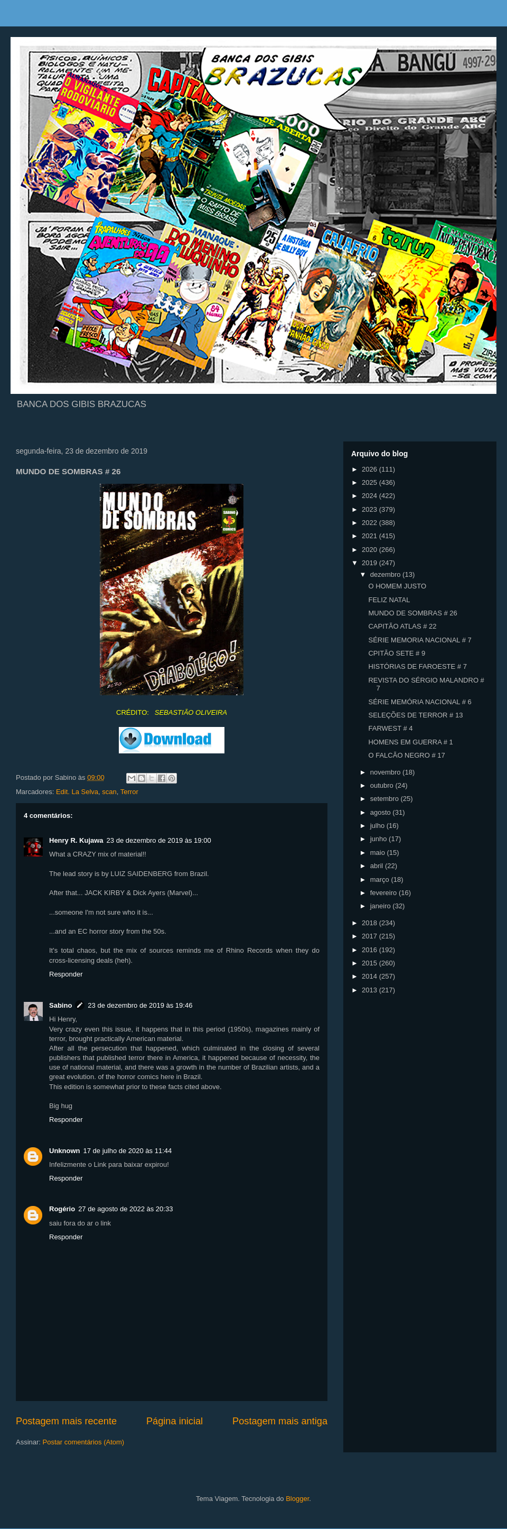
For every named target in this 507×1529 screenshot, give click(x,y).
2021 (370, 536)
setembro (385, 799)
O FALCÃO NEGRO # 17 (406, 755)
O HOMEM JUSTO (397, 586)
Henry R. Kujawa (76, 840)
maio (378, 852)
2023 (370, 509)
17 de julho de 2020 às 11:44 (127, 1151)
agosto (381, 812)
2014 (370, 976)
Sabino (60, 1005)
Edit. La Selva (77, 792)
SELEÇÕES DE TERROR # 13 (415, 715)
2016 (370, 950)
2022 (370, 523)
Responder (66, 974)
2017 (370, 936)
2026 (370, 469)
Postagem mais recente (66, 1421)
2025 (370, 482)
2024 (370, 496)
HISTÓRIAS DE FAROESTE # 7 (417, 666)
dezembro (386, 574)
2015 (370, 963)
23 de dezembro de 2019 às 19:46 (140, 1005)
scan (109, 792)
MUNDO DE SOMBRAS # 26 (412, 613)
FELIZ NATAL (389, 600)
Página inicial (174, 1421)
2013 (370, 990)
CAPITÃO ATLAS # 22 (402, 626)
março (380, 879)
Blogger (297, 1499)
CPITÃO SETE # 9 (396, 653)
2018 (370, 923)
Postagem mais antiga (279, 1421)
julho (378, 826)
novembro (386, 772)
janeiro (381, 906)
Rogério (62, 1209)
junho (379, 839)
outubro (383, 785)
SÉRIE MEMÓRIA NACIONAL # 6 (419, 702)
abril (377, 866)
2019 (370, 563)
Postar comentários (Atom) (84, 1442)
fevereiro (384, 893)
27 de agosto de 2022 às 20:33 (125, 1209)
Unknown (64, 1151)
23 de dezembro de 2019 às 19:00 (159, 840)
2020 (370, 550)
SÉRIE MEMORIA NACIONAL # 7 (419, 640)
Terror (129, 792)
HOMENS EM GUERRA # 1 (410, 742)
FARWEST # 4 (390, 728)
